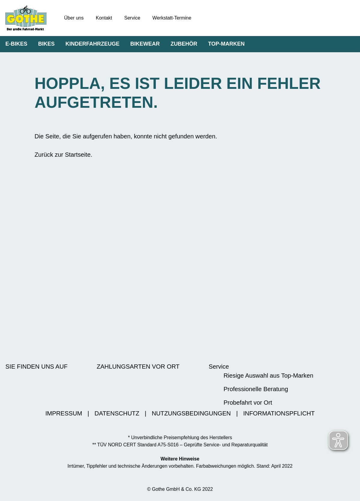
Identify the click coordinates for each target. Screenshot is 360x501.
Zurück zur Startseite (63, 154)
